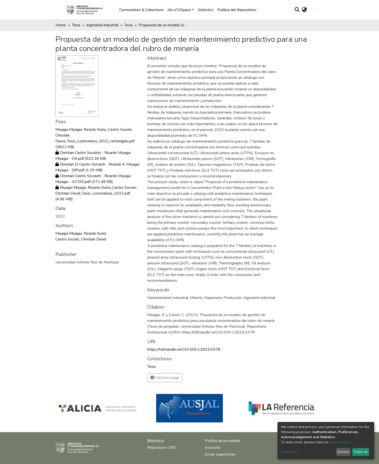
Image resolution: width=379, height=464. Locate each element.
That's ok (360, 452)
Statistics (205, 10)
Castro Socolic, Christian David (80, 239)
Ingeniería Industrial (102, 25)
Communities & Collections (141, 10)
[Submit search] (297, 10)
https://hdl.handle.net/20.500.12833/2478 (183, 349)
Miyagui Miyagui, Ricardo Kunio (80, 233)
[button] (304, 10)
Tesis (76, 25)
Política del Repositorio (236, 10)
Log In (314, 10)
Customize (289, 452)
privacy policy (339, 442)
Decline (343, 452)
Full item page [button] (164, 377)
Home (61, 25)
